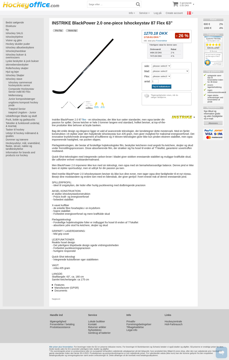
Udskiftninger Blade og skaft (21, 116)
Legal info (131, 330)
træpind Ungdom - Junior (22, 112)
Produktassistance (60, 327)
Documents (61, 290)
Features (59, 284)
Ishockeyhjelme (14, 36)
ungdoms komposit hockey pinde (23, 104)
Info (131, 13)
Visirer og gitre (14, 40)
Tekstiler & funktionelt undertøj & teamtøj (22, 124)
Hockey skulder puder (18, 43)
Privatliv (130, 321)
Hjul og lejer (12, 71)
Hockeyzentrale (173, 321)
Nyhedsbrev (95, 330)
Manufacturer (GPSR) (67, 287)
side (146, 66)
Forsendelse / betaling (62, 324)
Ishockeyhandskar (16, 51)
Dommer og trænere (17, 139)
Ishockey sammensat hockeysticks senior (20, 84)
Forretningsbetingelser (138, 324)
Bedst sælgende (15, 22)
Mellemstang (15, 95)
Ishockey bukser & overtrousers (16, 56)
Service (143, 13)
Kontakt (92, 324)
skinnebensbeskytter (17, 64)
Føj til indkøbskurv (161, 86)
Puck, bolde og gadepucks (20, 119)
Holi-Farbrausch (174, 324)
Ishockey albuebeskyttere (20, 47)
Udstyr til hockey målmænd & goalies (22, 134)
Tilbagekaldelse (135, 327)
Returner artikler (97, 327)
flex (84, 119)
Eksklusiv (11, 26)
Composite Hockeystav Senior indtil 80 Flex (21, 90)
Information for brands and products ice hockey (20, 154)
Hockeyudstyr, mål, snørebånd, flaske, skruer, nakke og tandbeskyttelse (23, 146)
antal (147, 81)
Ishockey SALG (14, 33)
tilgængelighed (58, 321)
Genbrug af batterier (99, 332)
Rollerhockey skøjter (17, 68)
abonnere (213, 123)
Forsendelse (161, 41)
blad (146, 71)
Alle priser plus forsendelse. (61, 347)
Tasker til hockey (15, 129)
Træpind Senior (17, 108)
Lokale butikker (96, 321)
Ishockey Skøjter (15, 75)
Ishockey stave (14, 78)
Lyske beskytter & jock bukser (22, 61)
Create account (174, 13)
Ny (7, 29)
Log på (158, 13)
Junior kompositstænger (21, 98)
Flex (146, 76)
